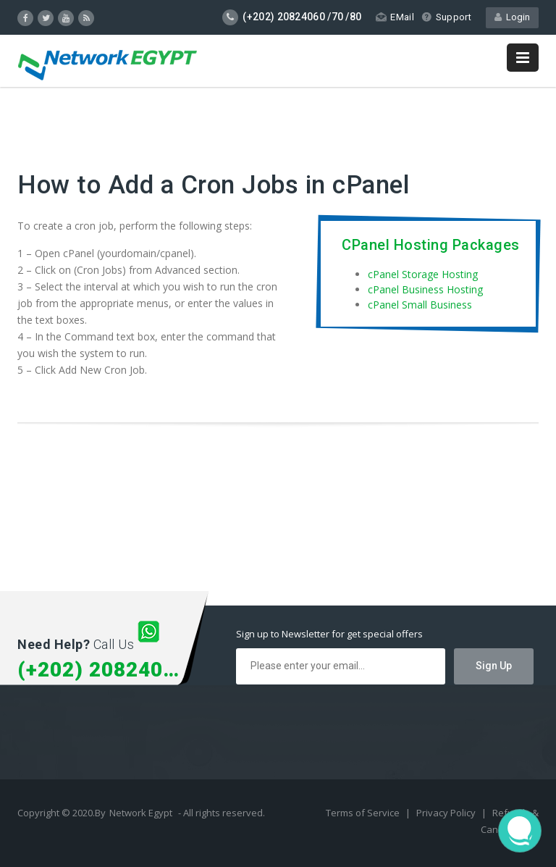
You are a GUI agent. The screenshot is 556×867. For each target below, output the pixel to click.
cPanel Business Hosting (425, 289)
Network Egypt (140, 812)
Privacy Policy (447, 812)
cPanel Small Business (420, 304)
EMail (395, 17)
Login (512, 17)
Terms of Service (364, 812)
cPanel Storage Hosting (423, 274)
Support (446, 17)
